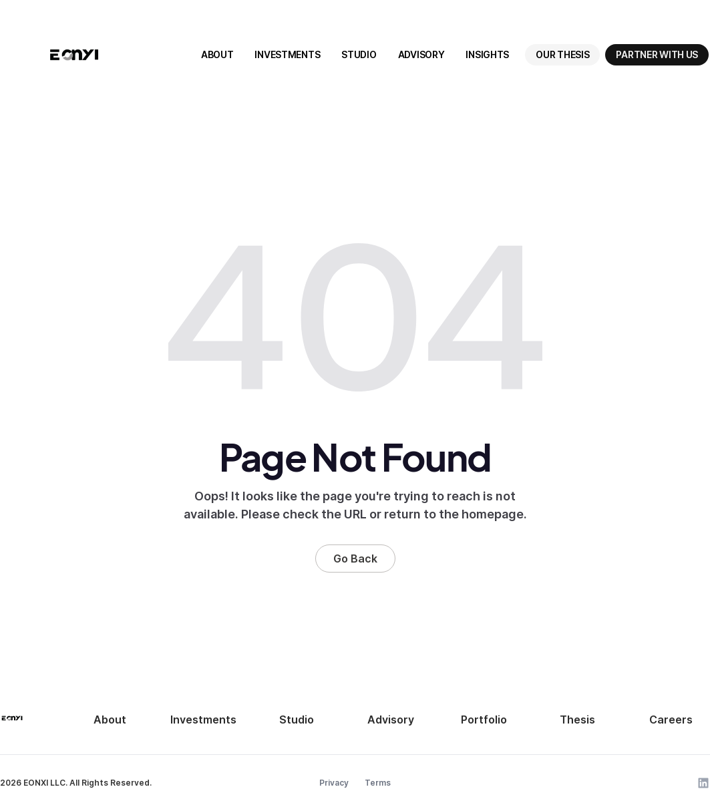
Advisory (390, 719)
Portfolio (484, 719)
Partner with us (657, 54)
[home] (74, 55)
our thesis (562, 54)
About (110, 719)
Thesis (577, 719)
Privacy (334, 783)
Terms (378, 783)
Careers (671, 719)
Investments (203, 719)
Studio (296, 719)
